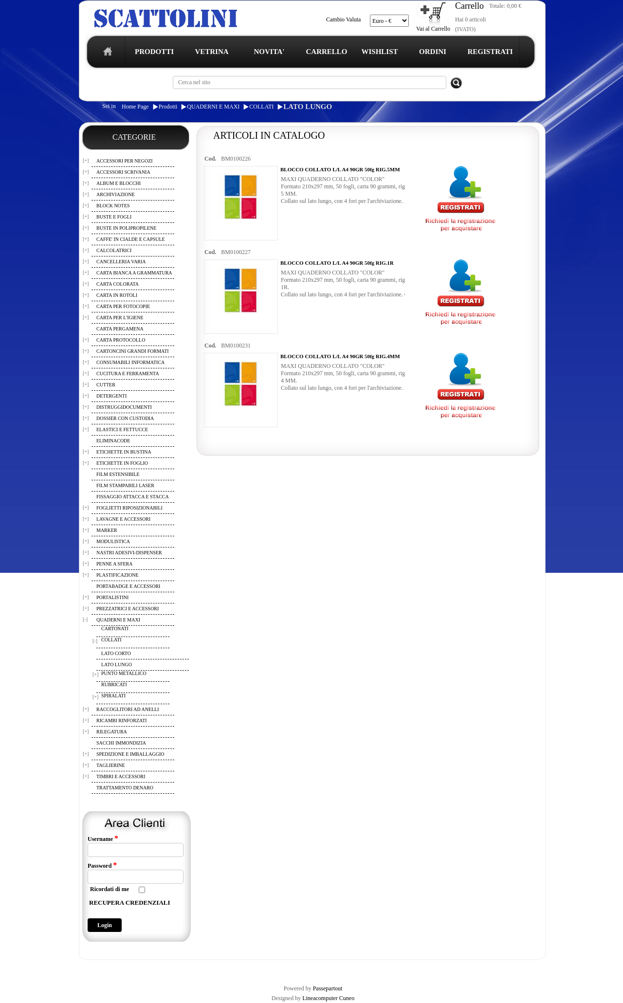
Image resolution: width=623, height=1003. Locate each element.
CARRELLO (326, 51)
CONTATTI (333, 968)
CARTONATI (114, 628)
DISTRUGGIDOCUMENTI (124, 407)
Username (103, 838)
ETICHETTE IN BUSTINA (123, 452)
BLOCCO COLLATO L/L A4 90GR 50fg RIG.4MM (340, 356)
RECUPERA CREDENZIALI (129, 902)
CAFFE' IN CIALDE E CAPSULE (130, 239)
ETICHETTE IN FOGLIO (122, 463)
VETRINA (211, 51)
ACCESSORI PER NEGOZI (124, 161)
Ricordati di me (109, 889)
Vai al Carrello (433, 28)
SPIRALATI (113, 695)
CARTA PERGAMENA (120, 328)
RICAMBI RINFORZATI (121, 720)
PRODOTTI (154, 51)
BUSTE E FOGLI (113, 216)
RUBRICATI (114, 684)
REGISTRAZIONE (104, 968)
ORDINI (432, 51)
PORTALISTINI (112, 597)
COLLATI (261, 106)
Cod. (210, 158)
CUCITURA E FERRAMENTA (127, 373)
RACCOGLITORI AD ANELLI (127, 709)
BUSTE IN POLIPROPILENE (126, 228)
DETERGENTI (111, 396)
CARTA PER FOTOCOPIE (123, 306)
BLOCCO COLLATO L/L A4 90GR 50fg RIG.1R (337, 263)
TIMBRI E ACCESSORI (121, 776)
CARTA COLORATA (117, 284)
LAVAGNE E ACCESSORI (123, 519)
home (105, 54)
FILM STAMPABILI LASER (125, 485)
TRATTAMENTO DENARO (124, 787)
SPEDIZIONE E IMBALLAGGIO (130, 754)
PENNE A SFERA (114, 563)
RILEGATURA (111, 731)
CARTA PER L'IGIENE (120, 317)
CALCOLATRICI (113, 250)
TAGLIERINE (110, 765)
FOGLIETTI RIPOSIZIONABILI (129, 508)
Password (102, 865)
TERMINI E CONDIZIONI (163, 968)
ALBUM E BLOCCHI (118, 183)
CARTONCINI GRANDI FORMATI (132, 351)
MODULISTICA (113, 541)
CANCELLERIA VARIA (121, 261)
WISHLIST (379, 51)
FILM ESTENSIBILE (118, 474)
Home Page (135, 106)
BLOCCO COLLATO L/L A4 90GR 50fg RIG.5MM (340, 169)
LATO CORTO (116, 653)
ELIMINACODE (113, 440)
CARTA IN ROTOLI (116, 295)
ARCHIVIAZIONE (115, 194)
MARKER (106, 530)
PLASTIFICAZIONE (117, 575)
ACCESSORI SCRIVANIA (123, 172)
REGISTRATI (490, 51)
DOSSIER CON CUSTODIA (125, 418)
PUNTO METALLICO (124, 673)
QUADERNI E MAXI (213, 106)
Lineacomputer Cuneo (328, 998)
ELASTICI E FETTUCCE (122, 429)
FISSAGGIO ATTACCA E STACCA (132, 496)
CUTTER (105, 384)
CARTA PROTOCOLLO (120, 340)
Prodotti (168, 106)
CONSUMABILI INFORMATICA (130, 362)
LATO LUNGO (307, 106)
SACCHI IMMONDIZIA (121, 743)
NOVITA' (269, 51)
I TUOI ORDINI (293, 968)
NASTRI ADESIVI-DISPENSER (129, 552)
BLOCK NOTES (113, 205)
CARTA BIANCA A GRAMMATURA (134, 272)
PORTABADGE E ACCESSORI (128, 586)
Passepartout (328, 988)
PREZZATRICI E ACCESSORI (127, 608)
